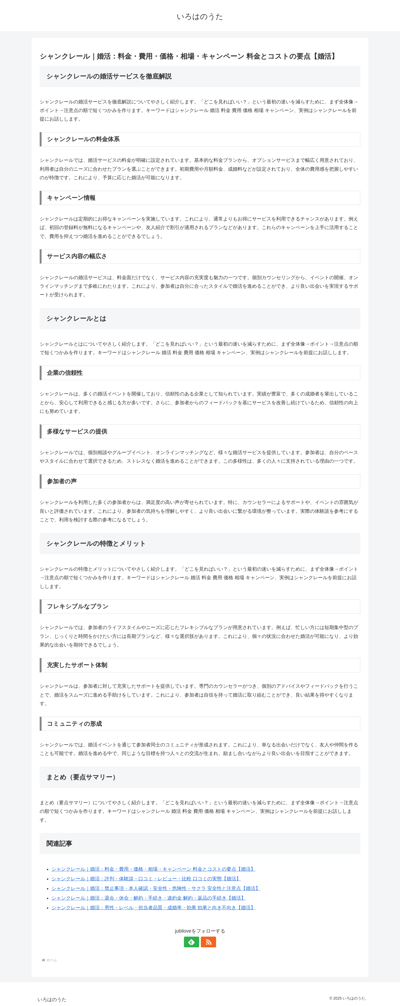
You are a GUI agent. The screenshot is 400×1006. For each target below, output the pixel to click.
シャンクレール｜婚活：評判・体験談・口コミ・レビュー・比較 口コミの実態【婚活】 (146, 878)
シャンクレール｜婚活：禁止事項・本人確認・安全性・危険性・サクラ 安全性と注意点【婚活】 (155, 888)
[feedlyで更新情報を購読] (193, 942)
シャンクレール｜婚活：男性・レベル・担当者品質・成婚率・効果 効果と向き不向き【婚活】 (153, 907)
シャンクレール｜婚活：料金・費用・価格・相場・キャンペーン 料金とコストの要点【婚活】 (153, 869)
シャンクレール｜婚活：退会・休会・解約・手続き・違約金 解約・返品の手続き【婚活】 (148, 898)
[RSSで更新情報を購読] (206, 942)
